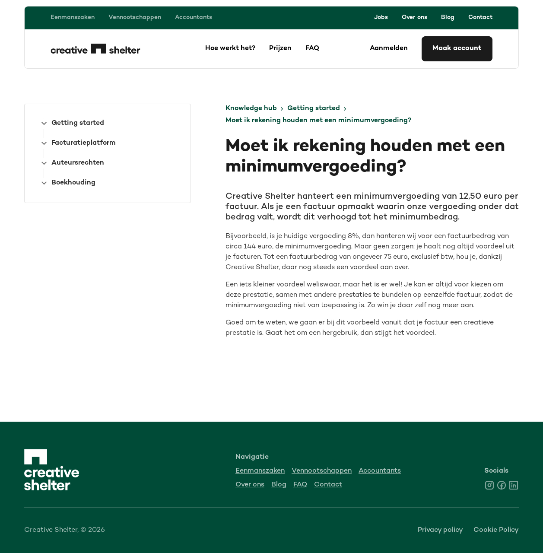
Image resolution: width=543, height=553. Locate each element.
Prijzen (280, 48)
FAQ (312, 48)
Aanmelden (389, 48)
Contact (480, 17)
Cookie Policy (496, 530)
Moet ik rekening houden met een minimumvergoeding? (318, 120)
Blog (447, 17)
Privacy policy (440, 530)
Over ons (414, 17)
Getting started (313, 108)
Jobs (381, 17)
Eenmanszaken (73, 17)
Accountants (193, 17)
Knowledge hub (251, 108)
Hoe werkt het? (230, 48)
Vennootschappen (134, 17)
